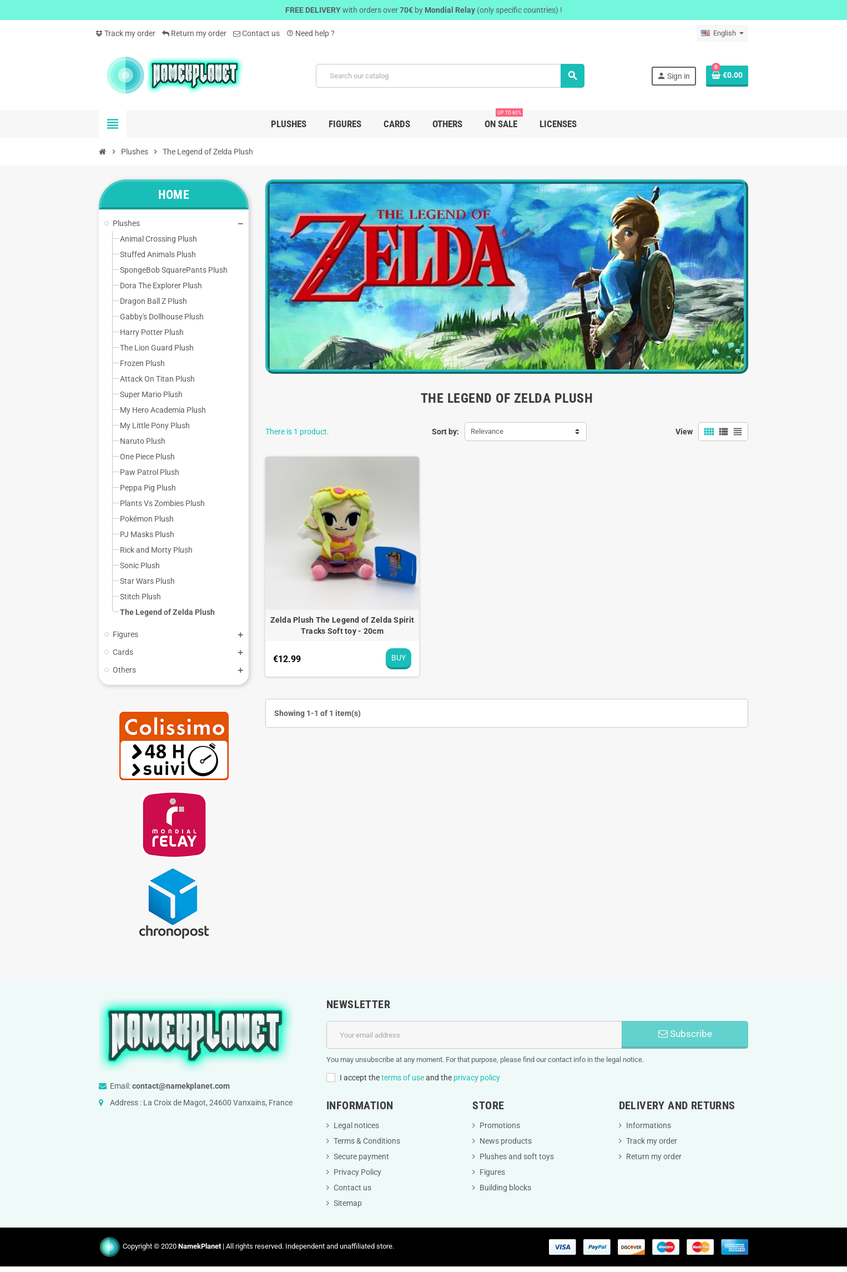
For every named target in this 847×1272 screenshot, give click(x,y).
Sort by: (445, 431)
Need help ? (310, 33)
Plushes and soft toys (517, 1156)
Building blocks (505, 1187)
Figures (492, 1172)
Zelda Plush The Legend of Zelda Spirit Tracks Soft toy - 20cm (342, 625)
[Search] (450, 76)
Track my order (125, 33)
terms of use (402, 1077)
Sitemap (348, 1203)
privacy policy (476, 1077)
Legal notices (356, 1125)
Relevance (487, 431)
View (684, 431)
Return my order (194, 33)
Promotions (500, 1125)
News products (506, 1140)
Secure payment (361, 1156)
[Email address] (474, 1035)
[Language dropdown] (722, 33)
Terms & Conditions (367, 1140)
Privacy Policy (357, 1172)
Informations (648, 1125)
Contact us (256, 33)
